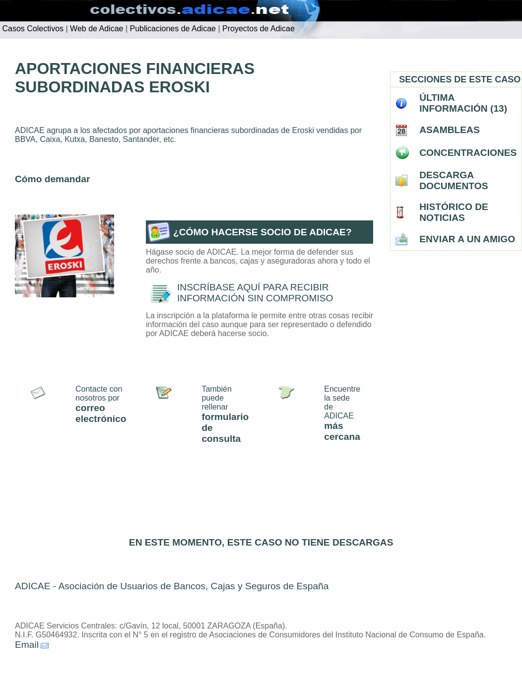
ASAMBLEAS (449, 130)
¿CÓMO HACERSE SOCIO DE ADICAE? (262, 232)
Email (27, 644)
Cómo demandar (52, 179)
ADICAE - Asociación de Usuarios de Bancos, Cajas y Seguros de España (171, 586)
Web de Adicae (96, 28)
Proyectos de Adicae (257, 28)
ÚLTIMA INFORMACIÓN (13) (463, 103)
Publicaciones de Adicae (172, 28)
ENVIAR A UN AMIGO (467, 239)
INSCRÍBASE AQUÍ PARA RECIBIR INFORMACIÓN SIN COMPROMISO (255, 292)
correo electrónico (100, 413)
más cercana (342, 431)
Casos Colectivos (32, 28)
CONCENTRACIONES (468, 152)
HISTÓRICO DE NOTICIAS (453, 212)
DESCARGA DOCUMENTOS (453, 180)
